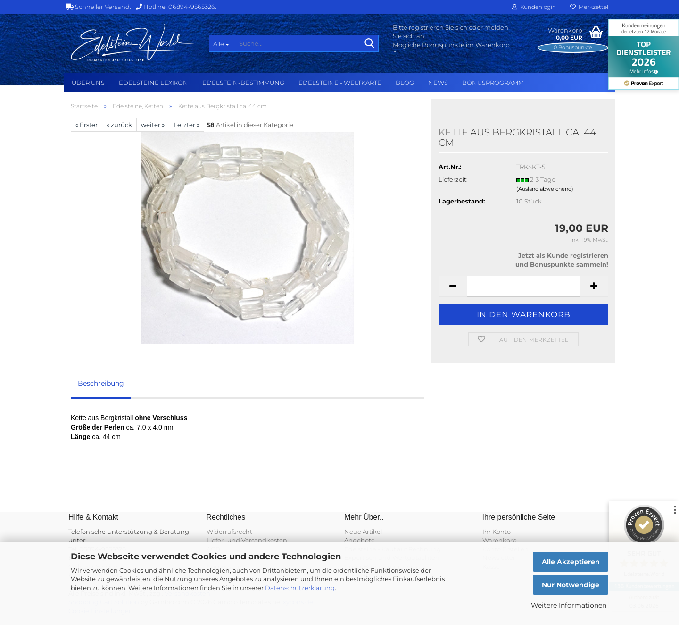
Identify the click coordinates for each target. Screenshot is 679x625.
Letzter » (186, 124)
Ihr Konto (496, 531)
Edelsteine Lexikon (153, 82)
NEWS (438, 82)
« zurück (119, 124)
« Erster (86, 124)
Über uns (88, 82)
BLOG (405, 82)
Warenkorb (499, 540)
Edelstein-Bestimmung (243, 82)
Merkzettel (589, 6)
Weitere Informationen (568, 605)
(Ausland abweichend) (544, 189)
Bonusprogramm (493, 82)
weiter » (153, 124)
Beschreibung (101, 383)
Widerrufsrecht (229, 531)
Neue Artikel (363, 531)
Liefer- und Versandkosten (247, 540)
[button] (453, 286)
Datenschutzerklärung (300, 587)
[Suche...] (221, 43)
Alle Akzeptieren (571, 561)
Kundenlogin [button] (534, 6)
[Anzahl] (523, 286)
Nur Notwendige (570, 585)
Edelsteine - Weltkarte (339, 82)
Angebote (359, 540)
